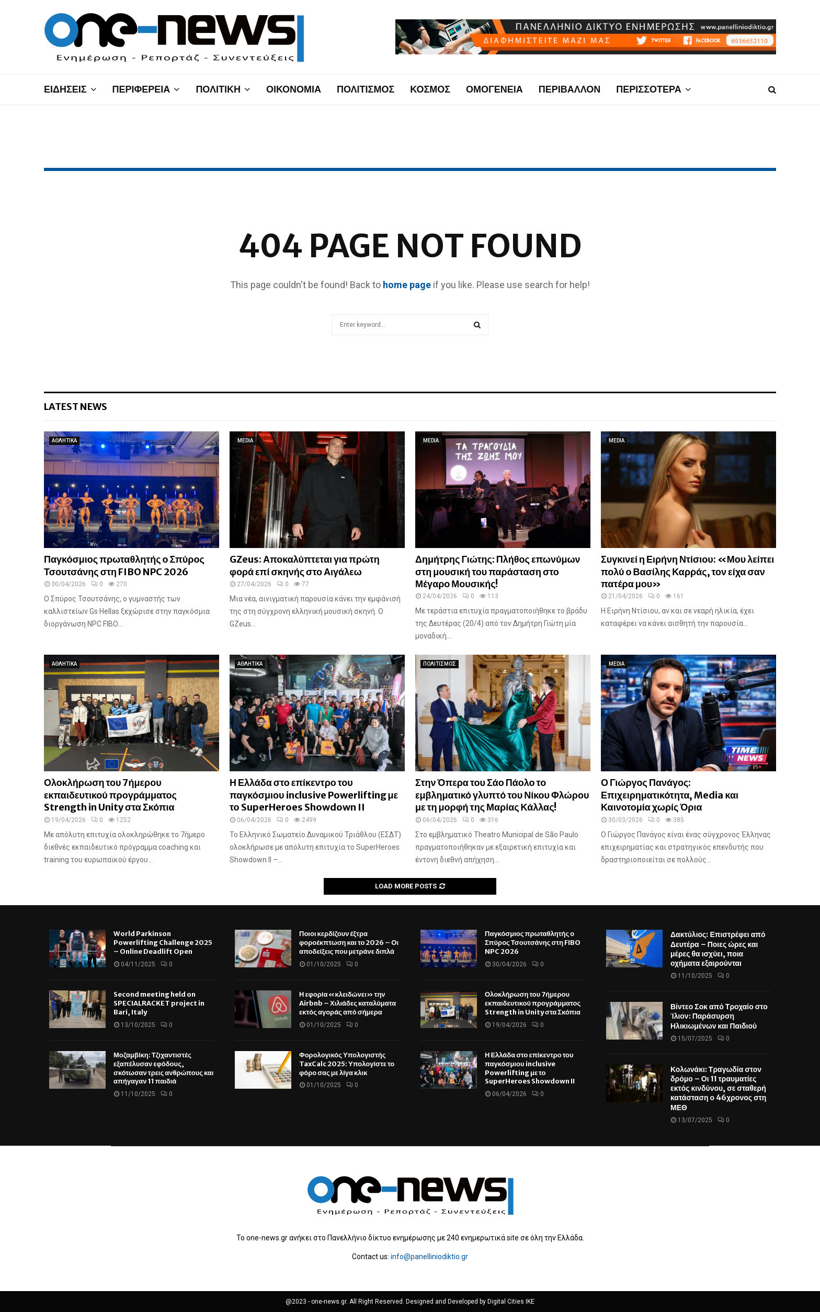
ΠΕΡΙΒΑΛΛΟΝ (570, 89)
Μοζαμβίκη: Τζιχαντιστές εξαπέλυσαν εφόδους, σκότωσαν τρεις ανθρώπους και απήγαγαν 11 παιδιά (163, 1068)
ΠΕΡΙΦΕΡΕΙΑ (141, 89)
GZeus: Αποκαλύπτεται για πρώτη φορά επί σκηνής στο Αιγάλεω (305, 565)
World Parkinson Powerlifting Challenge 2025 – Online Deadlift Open (162, 942)
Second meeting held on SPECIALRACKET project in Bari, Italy (158, 1003)
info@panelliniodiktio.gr (429, 1256)
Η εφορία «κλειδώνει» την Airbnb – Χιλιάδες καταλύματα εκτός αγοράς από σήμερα (347, 1003)
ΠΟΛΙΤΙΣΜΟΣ (365, 89)
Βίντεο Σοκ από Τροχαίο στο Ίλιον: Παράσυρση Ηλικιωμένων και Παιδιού (719, 1016)
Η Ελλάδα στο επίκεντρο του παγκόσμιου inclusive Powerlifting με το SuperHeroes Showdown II (314, 795)
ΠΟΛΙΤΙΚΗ (218, 89)
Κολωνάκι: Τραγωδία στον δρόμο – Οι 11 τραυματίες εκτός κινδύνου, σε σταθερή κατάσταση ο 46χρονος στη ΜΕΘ (718, 1088)
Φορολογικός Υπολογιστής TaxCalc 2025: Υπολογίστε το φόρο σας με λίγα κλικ (346, 1064)
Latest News (75, 407)
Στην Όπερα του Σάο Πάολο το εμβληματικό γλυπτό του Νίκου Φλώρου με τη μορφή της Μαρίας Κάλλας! (502, 795)
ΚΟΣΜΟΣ (430, 89)
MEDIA (245, 440)
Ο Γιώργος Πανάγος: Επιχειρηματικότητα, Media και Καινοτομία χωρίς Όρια (669, 795)
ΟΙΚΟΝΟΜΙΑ (293, 89)
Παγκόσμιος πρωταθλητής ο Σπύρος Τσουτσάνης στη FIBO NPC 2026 (124, 565)
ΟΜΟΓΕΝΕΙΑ (494, 89)
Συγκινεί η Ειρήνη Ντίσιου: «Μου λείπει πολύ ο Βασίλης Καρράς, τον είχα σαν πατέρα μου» (687, 571)
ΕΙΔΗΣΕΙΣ (65, 89)
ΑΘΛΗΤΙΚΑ (64, 440)
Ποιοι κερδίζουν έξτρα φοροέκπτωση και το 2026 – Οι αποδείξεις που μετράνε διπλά (348, 942)
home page (407, 284)
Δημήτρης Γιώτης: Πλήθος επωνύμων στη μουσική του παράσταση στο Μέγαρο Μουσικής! (497, 571)
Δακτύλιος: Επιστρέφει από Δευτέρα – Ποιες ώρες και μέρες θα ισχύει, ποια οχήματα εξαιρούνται (718, 949)
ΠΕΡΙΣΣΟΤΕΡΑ (648, 89)
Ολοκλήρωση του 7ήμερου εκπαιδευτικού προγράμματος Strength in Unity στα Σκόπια (110, 795)
